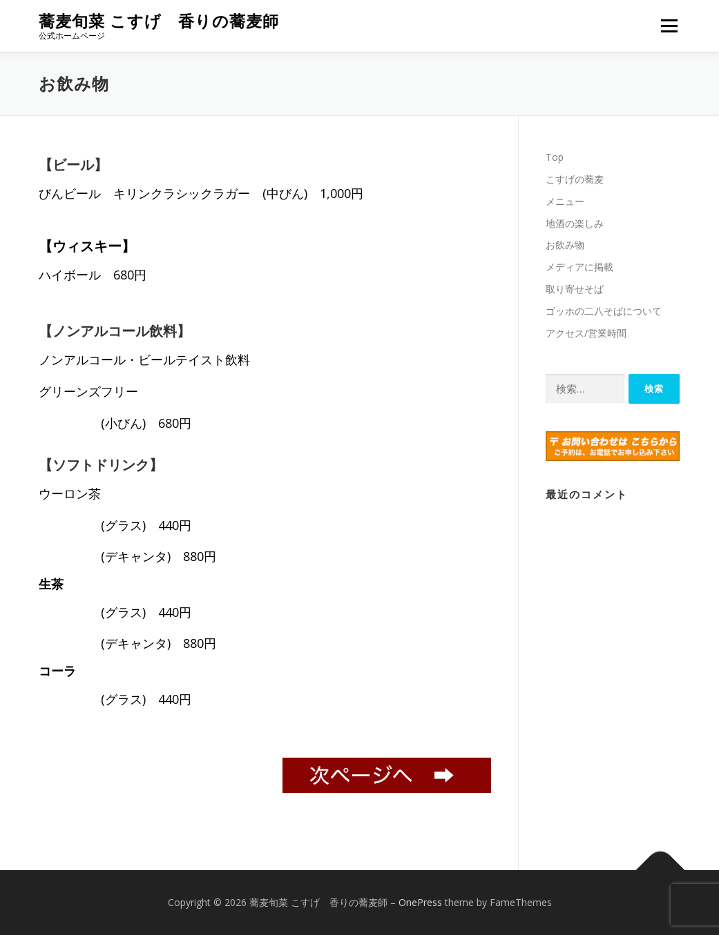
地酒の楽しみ (575, 223)
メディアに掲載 (579, 266)
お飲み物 (565, 244)
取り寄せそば (575, 288)
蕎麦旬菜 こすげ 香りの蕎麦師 (159, 21)
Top (555, 157)
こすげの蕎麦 (575, 179)
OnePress (420, 902)
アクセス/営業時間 (586, 332)
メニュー (669, 25)
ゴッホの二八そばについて (604, 310)
